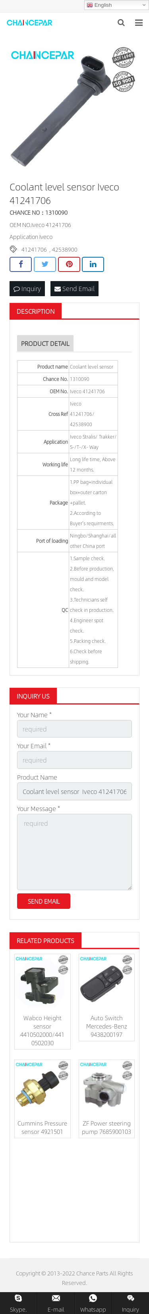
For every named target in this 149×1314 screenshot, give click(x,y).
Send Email (74, 288)
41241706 (34, 249)
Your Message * (38, 808)
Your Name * (34, 715)
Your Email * (33, 746)
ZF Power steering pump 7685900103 (106, 1127)
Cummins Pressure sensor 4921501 (42, 1127)
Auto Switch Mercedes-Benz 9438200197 (106, 1026)
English (99, 5)
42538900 (64, 249)
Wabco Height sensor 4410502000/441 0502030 (42, 1030)
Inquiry (27, 288)
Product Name (37, 777)
